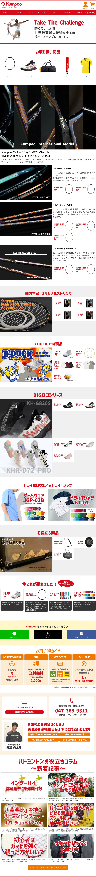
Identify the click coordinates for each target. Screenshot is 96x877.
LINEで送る (14, 634)
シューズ (28, 66)
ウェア (86, 66)
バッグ (48, 66)
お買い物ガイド (66, 687)
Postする (48, 634)
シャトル (67, 66)
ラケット (9, 66)
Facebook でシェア (81, 634)
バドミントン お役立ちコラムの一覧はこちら (48, 867)
